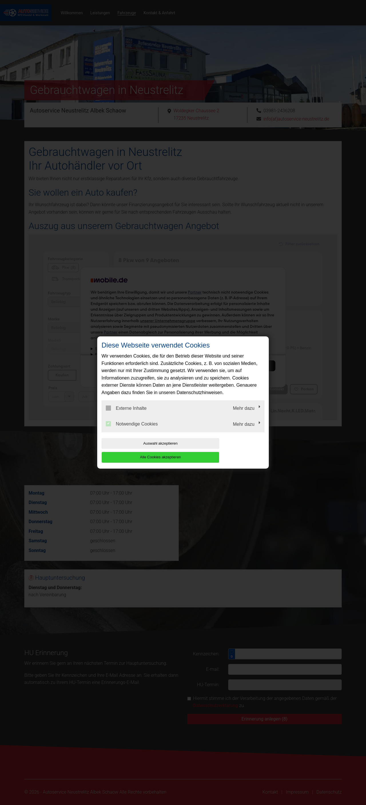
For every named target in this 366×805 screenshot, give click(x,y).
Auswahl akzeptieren (138, 450)
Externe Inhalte (126, 414)
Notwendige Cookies (132, 430)
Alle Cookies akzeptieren (227, 450)
